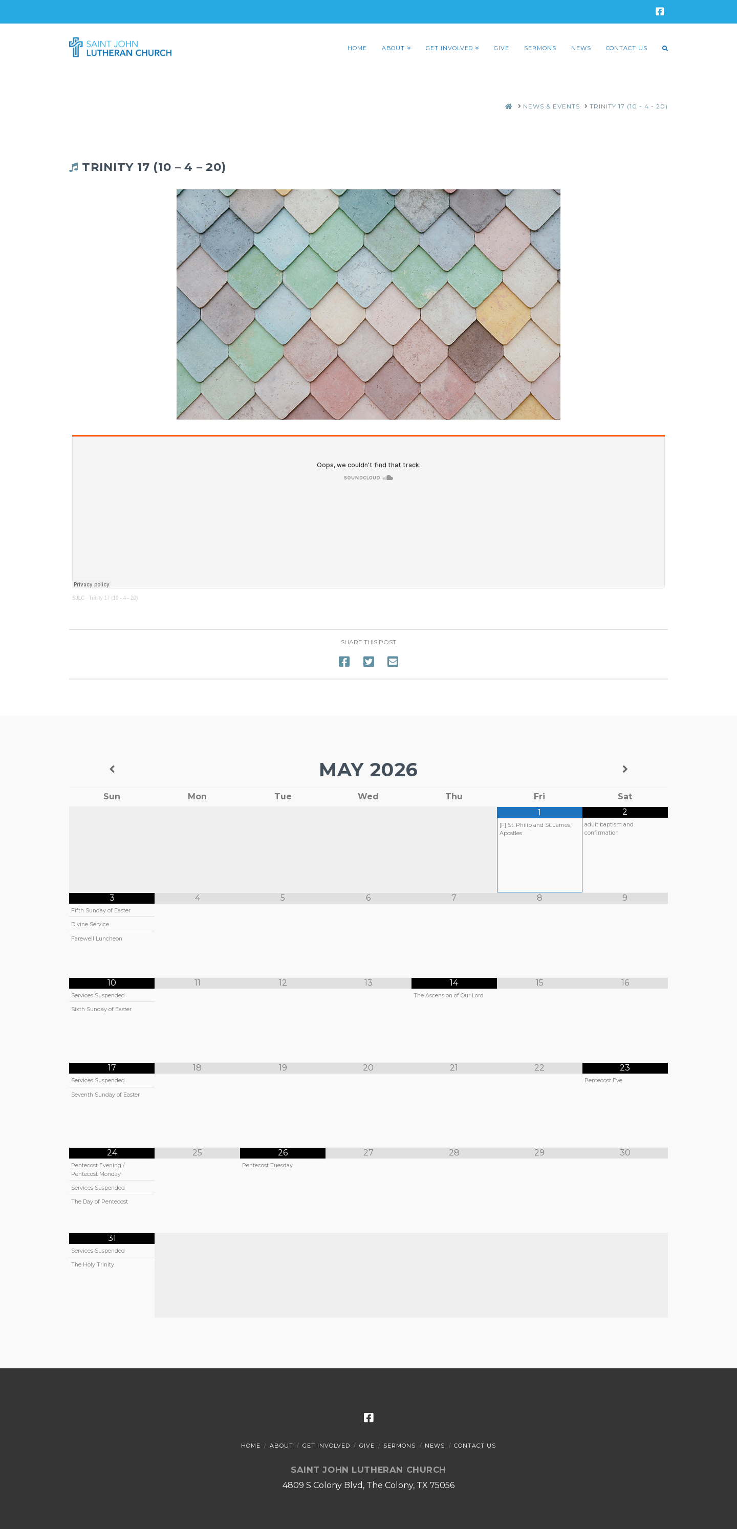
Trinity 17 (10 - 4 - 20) (113, 598)
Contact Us (475, 1445)
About (281, 1445)
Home (251, 1445)
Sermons (399, 1445)
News (435, 1445)
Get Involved (326, 1445)
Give (367, 1445)
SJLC (78, 598)
